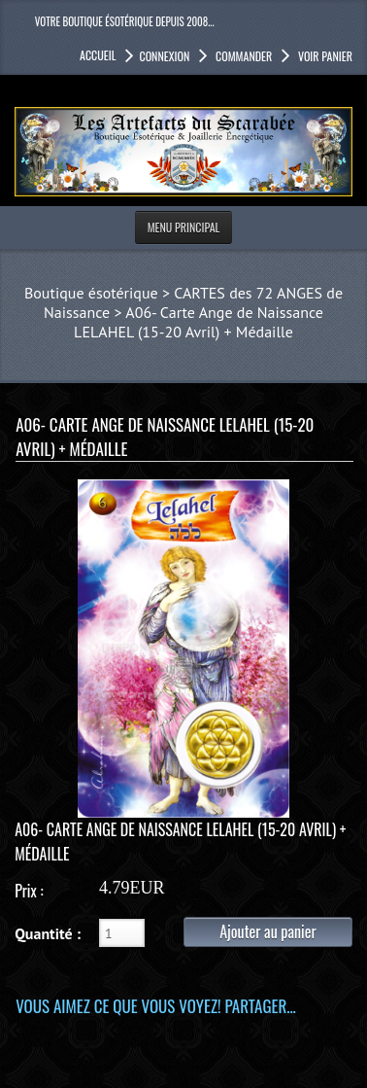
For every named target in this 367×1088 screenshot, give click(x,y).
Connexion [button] (164, 56)
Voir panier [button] (323, 56)
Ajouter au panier (267, 931)
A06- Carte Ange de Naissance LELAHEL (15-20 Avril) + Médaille (198, 321)
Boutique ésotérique (91, 292)
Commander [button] (242, 56)
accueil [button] (98, 55)
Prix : (29, 890)
